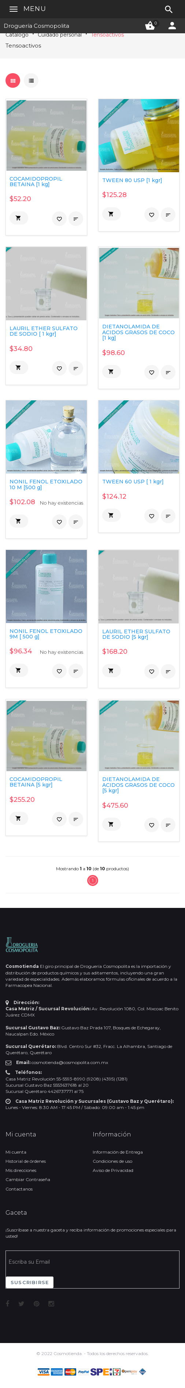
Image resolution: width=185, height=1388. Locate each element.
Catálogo (17, 34)
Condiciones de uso (112, 1161)
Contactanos (19, 1189)
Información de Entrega (118, 1152)
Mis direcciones (20, 1170)
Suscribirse (30, 1282)
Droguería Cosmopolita (36, 25)
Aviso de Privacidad (113, 1170)
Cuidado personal (60, 34)
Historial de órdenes (25, 1161)
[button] (19, 218)
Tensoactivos (107, 34)
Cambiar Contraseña (27, 1179)
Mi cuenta (15, 1152)
